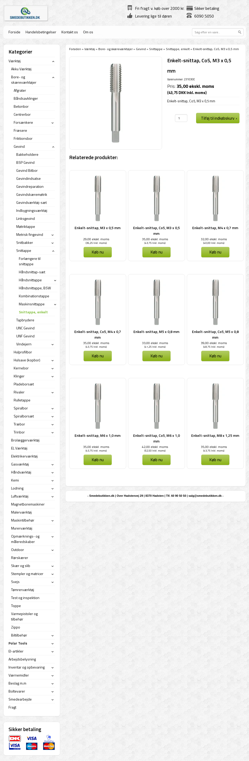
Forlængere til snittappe (30, 261)
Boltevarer (17, 691)
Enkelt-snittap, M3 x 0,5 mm (98, 227)
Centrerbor (22, 114)
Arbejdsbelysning (22, 659)
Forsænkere (23, 122)
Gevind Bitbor (27, 170)
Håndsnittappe (30, 280)
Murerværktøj (21, 528)
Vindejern (23, 344)
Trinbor (19, 432)
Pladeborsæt (24, 384)
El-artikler (16, 651)
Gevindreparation (30, 186)
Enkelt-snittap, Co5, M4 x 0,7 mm (97, 334)
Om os (88, 32)
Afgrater (20, 90)
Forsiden (75, 48)
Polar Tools (18, 643)
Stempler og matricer (27, 573)
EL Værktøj (19, 448)
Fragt (12, 707)
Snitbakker (24, 242)
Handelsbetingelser (41, 32)
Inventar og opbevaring (27, 667)
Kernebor (21, 368)
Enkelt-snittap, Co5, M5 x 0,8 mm (215, 334)
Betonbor (21, 106)
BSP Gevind (25, 162)
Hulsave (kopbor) (27, 360)
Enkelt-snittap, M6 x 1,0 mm (98, 435)
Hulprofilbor (23, 352)
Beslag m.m (17, 683)
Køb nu (98, 252)
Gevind (141, 48)
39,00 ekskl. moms (214, 342)
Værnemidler (19, 675)
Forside (14, 32)
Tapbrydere (25, 320)
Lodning (17, 488)
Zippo (15, 627)
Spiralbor (21, 408)
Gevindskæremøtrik (31, 194)
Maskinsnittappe (32, 304)
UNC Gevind (25, 328)
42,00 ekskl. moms (155, 446)
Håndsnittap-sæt (32, 272)
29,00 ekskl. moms (96, 239)
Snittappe (156, 48)
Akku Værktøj (21, 69)
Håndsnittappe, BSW (35, 288)
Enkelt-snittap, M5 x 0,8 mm (156, 331)
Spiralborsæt (24, 416)
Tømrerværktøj (22, 589)
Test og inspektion (25, 597)
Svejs (15, 581)
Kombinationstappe (34, 296)
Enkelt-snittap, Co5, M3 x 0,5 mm (156, 230)
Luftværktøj (19, 496)
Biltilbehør (19, 635)
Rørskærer (19, 557)
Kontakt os (69, 32)
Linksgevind (25, 218)
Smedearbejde (20, 699)
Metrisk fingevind (29, 234)
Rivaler (19, 392)
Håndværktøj (21, 472)
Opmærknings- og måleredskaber (25, 538)
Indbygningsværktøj (31, 210)
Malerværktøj (21, 512)
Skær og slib (20, 565)
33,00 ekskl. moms (155, 342)
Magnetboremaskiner (28, 504)
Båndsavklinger (26, 98)
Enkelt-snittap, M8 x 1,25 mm (215, 435)
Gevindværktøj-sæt (31, 202)
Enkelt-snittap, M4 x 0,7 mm (215, 227)
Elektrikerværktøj (24, 456)
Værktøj (89, 48)
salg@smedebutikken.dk (205, 495)
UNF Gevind (25, 336)
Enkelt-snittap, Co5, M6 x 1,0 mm (156, 438)
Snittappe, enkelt (178, 48)
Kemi (15, 480)
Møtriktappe (25, 226)
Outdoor (17, 549)
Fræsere (20, 130)
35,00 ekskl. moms (155, 239)
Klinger (19, 376)
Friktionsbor (23, 138)
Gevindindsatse (28, 178)
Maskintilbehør (22, 520)
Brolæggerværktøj (25, 440)
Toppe (16, 605)
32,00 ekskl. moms (214, 239)
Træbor (19, 424)
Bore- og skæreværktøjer (115, 48)
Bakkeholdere (27, 154)
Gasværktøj (20, 464)
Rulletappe (22, 400)
